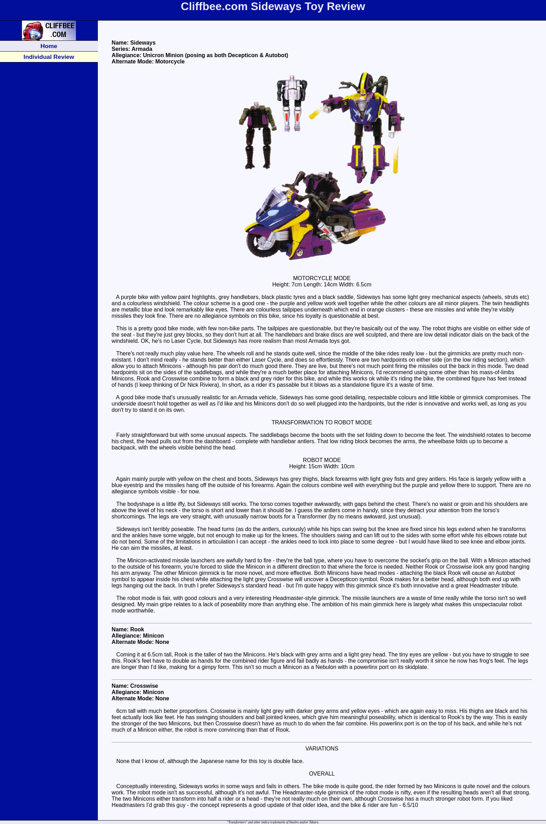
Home (48, 46)
